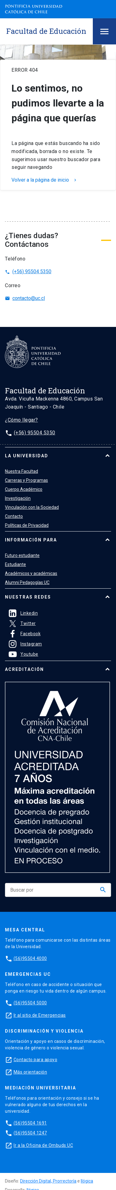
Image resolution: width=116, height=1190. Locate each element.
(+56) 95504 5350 (28, 271)
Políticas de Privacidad (27, 525)
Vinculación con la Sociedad (32, 507)
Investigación (18, 498)
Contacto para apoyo (36, 1059)
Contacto (14, 516)
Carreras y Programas (26, 480)
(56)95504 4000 (30, 958)
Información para (31, 539)
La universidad (26, 455)
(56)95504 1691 (30, 1122)
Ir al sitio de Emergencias (40, 1015)
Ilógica (87, 1181)
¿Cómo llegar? (21, 420)
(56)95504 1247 (30, 1133)
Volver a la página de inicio (44, 180)
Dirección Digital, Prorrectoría (48, 1181)
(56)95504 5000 (30, 1002)
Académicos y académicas (31, 573)
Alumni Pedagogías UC (27, 582)
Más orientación (30, 1072)
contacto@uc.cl (25, 298)
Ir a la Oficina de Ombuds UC (43, 1145)
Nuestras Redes (28, 597)
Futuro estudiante (22, 555)
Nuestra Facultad (21, 471)
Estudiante (15, 564)
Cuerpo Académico (23, 489)
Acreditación (24, 669)
